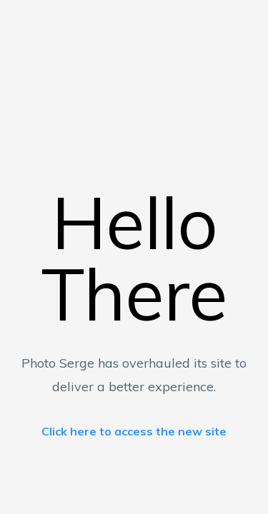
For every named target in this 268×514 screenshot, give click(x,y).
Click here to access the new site (134, 431)
